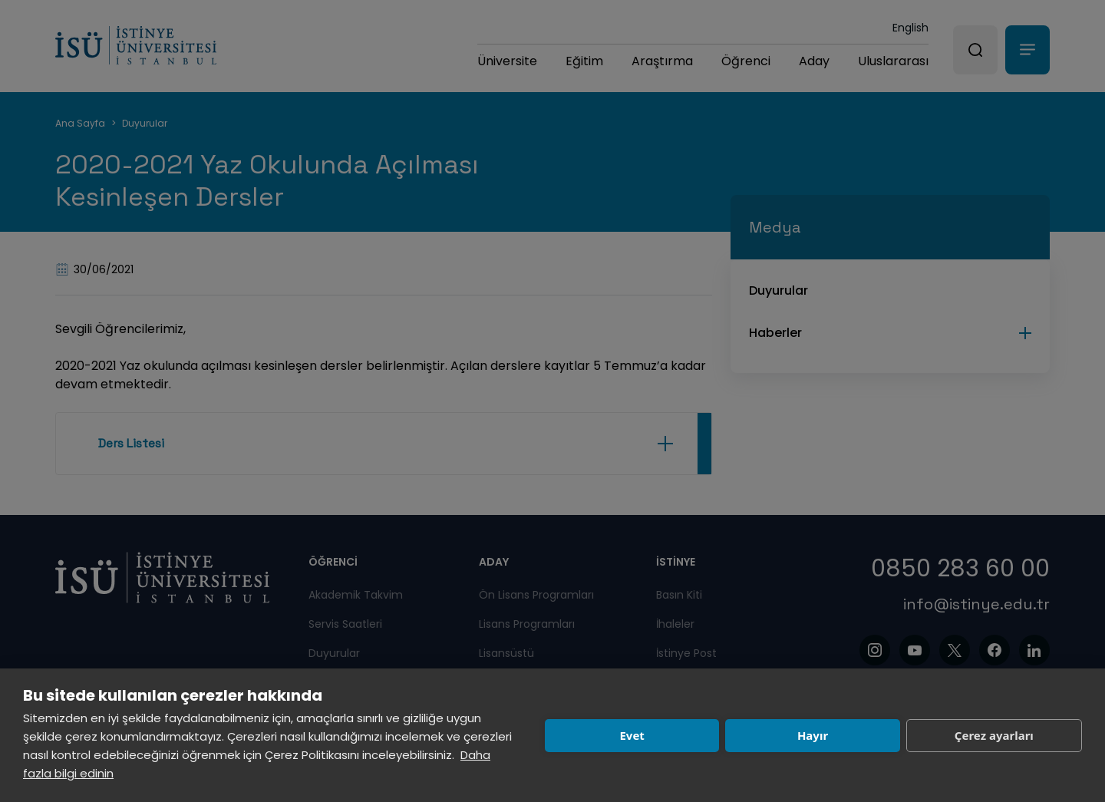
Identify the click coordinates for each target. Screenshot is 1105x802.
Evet (631, 735)
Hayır (812, 735)
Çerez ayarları (994, 735)
